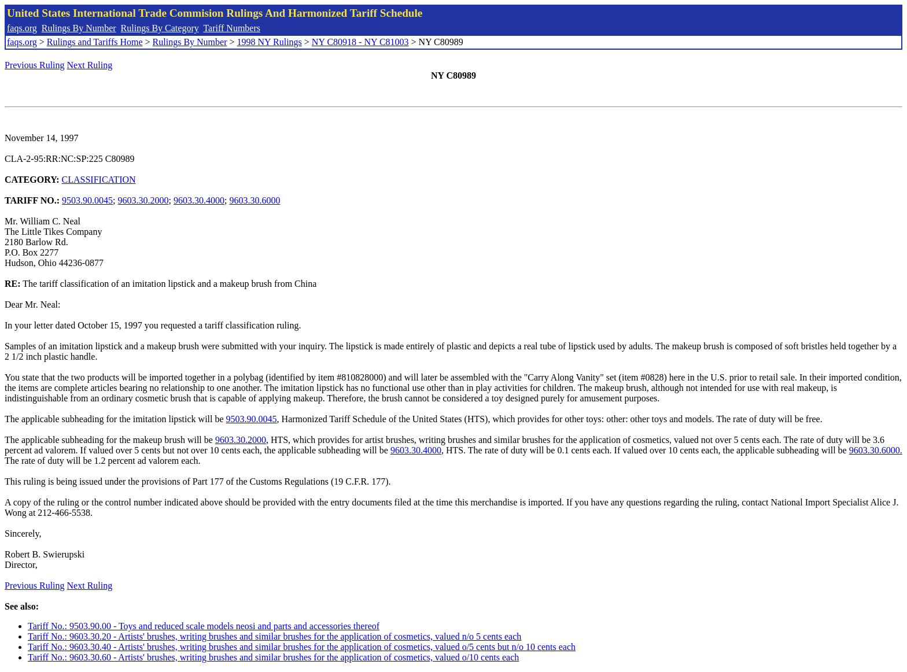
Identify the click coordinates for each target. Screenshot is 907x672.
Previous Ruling (35, 65)
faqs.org (22, 28)
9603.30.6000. (875, 450)
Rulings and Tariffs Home (95, 42)
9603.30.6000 (254, 200)
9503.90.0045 (87, 200)
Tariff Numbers (231, 28)
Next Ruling (90, 65)
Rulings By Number (79, 28)
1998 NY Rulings (269, 42)
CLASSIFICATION (99, 179)
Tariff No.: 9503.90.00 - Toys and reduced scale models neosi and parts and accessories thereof (203, 626)
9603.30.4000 (199, 200)
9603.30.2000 (143, 200)
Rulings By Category (160, 28)
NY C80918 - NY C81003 (360, 42)
